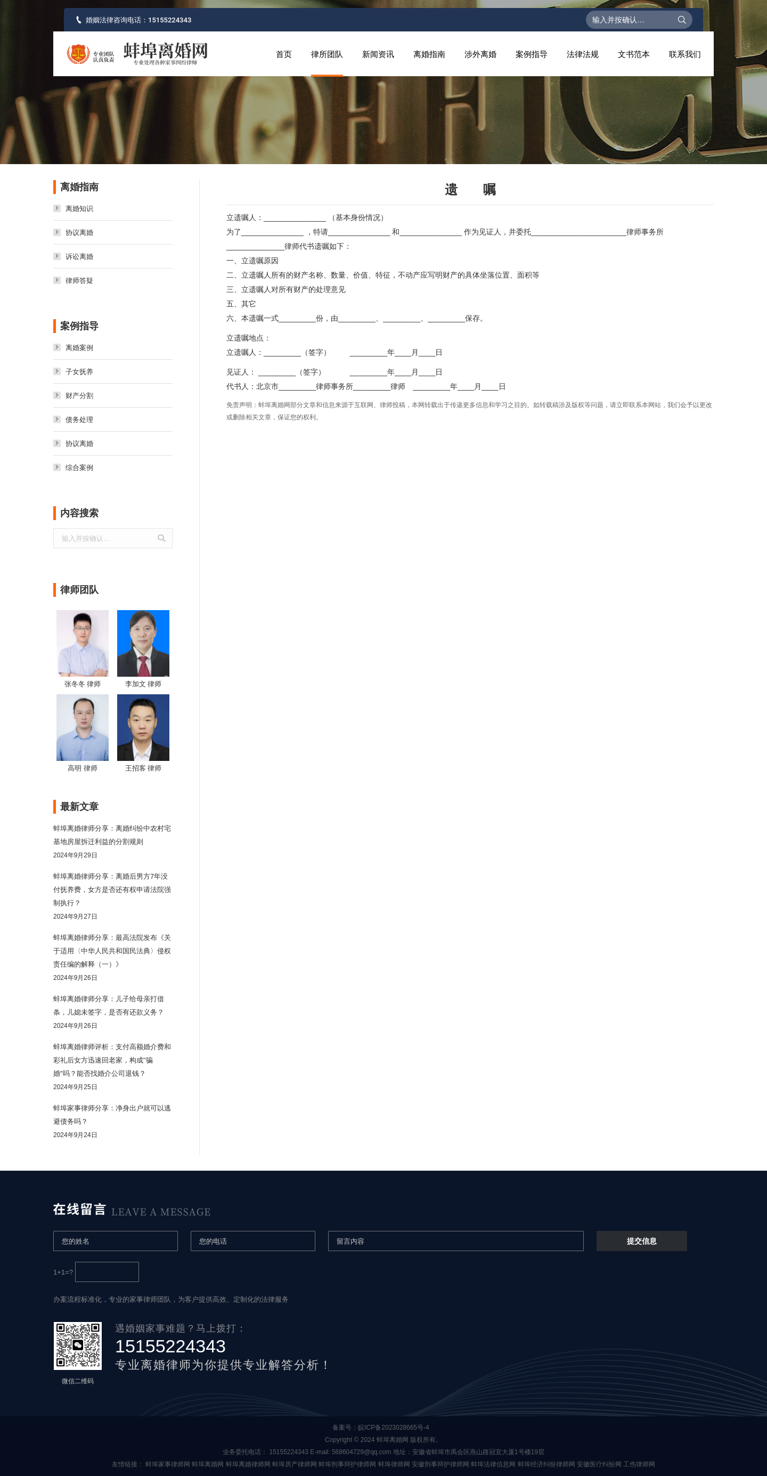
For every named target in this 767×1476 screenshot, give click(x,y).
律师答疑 (79, 281)
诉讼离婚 (79, 257)
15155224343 (169, 20)
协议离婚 (79, 233)
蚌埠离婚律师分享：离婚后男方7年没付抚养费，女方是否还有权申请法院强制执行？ (112, 889)
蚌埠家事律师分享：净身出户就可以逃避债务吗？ (112, 1114)
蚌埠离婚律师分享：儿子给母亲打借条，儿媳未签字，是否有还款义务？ (108, 1005)
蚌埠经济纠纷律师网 (546, 1464)
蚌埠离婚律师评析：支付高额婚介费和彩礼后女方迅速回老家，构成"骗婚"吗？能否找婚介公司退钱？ (112, 1060)
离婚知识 (79, 209)
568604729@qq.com (361, 1452)
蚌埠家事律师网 (167, 1464)
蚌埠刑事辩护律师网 (347, 1464)
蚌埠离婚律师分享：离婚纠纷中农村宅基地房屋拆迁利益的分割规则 (112, 835)
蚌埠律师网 (394, 1464)
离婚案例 (79, 348)
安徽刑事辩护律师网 (440, 1464)
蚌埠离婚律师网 (248, 1464)
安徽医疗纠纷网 (599, 1464)
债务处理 (79, 420)
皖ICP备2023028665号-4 (396, 1427)
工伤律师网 (639, 1464)
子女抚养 (79, 372)
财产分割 (79, 396)
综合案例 (79, 468)
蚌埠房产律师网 (294, 1464)
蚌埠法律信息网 (493, 1464)
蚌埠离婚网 (208, 1464)
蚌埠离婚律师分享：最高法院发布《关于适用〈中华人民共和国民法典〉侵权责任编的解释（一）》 (112, 951)
